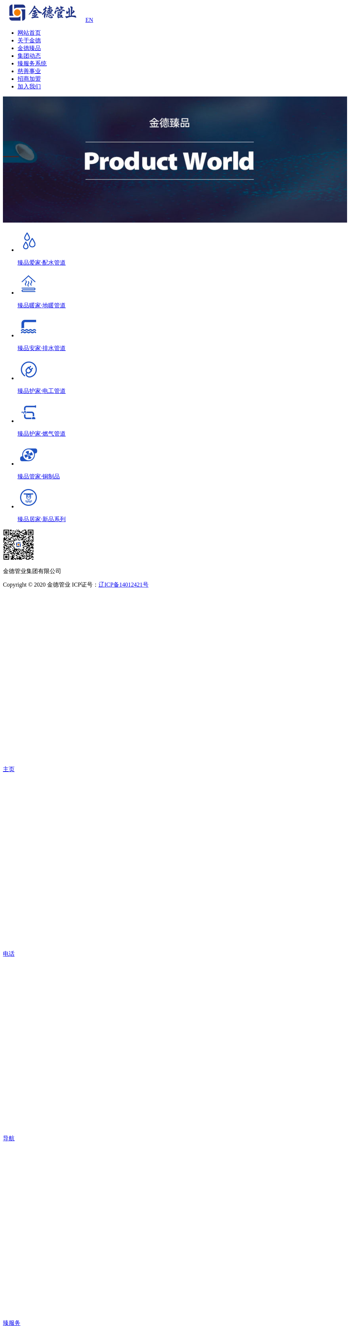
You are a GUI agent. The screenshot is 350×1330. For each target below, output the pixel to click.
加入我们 (29, 86)
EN (89, 20)
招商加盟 (29, 79)
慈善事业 (29, 71)
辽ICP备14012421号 (124, 584)
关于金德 (29, 40)
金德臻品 (29, 48)
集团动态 (29, 56)
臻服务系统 (32, 63)
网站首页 (29, 33)
